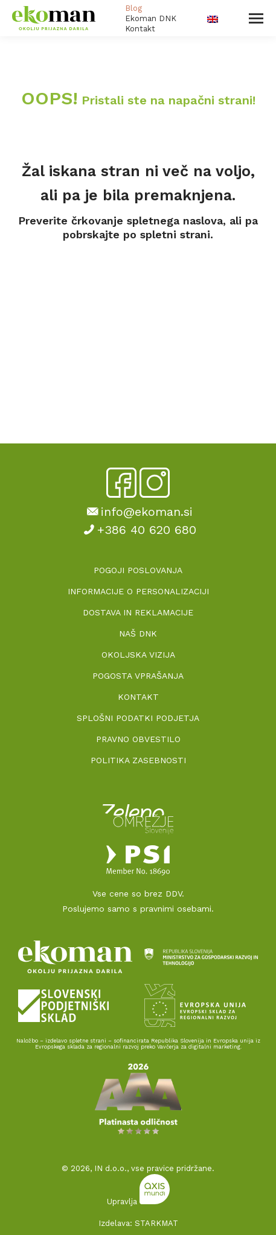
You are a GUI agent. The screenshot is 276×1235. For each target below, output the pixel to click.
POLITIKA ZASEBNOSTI (138, 760)
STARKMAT (156, 1223)
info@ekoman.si (138, 511)
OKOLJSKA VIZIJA (138, 654)
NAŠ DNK (138, 633)
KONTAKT (138, 697)
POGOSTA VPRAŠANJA (138, 676)
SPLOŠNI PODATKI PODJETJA (138, 718)
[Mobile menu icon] (256, 18)
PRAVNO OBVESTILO (138, 739)
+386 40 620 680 (138, 529)
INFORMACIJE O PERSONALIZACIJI (138, 591)
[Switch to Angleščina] (212, 18)
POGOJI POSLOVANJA (138, 570)
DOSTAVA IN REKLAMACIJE (138, 612)
